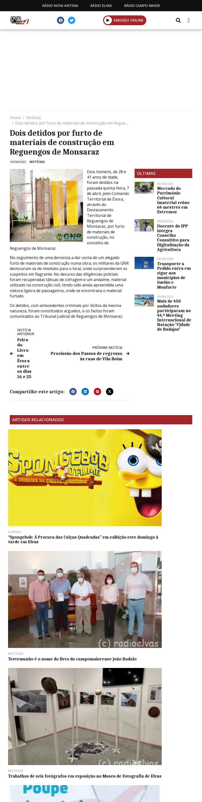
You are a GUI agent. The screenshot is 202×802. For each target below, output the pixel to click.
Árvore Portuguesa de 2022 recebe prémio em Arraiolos (99, 540)
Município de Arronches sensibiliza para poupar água (34, 540)
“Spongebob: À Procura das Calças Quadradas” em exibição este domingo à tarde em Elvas (37, 474)
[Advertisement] (101, 71)
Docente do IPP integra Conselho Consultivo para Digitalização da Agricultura (173, 238)
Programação (109, 771)
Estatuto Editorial (63, 771)
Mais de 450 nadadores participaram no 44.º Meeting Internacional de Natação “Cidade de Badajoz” (174, 315)
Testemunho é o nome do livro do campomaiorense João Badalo (98, 472)
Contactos (146, 771)
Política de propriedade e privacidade (101, 777)
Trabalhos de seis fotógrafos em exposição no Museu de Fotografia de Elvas (163, 474)
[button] (108, 20)
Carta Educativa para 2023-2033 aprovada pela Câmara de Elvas (163, 540)
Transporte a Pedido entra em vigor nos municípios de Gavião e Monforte (174, 275)
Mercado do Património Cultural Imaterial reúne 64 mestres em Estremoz (173, 200)
